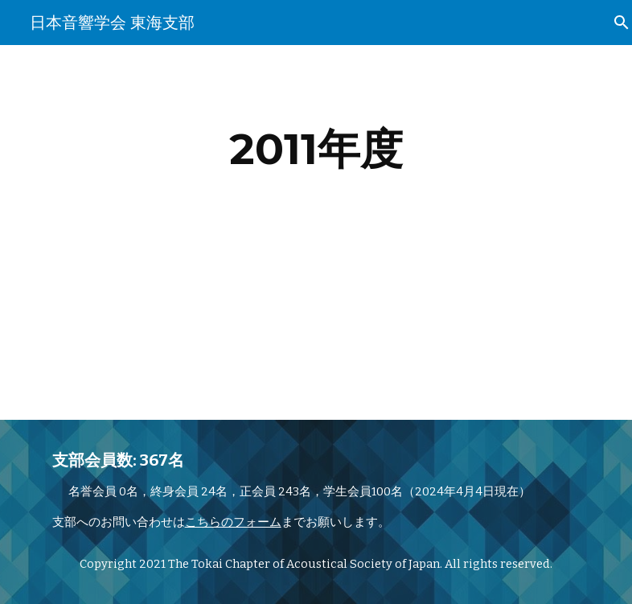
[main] (316, 149)
